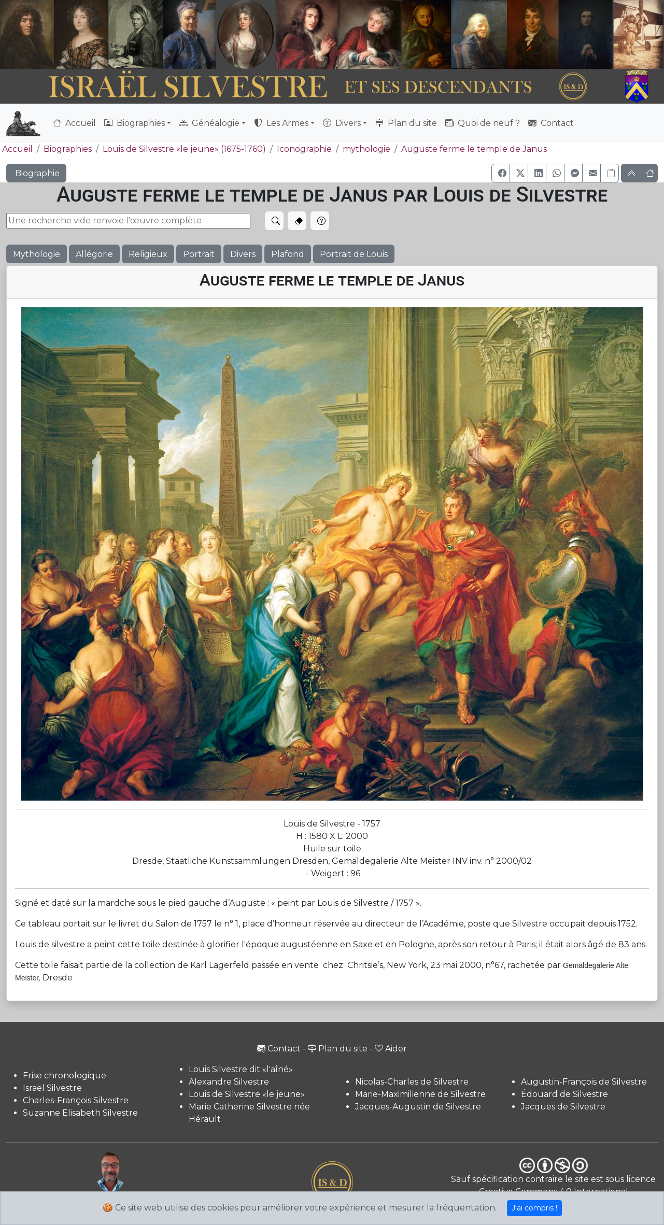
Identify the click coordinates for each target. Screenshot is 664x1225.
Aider (391, 1048)
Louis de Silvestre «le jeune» (247, 1094)
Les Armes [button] (281, 123)
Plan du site (406, 123)
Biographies (68, 149)
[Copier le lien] (609, 173)
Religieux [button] (148, 254)
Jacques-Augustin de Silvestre (418, 1107)
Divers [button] (342, 123)
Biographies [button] (134, 123)
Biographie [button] (36, 173)
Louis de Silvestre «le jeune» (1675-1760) (184, 149)
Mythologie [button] (36, 254)
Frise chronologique (64, 1075)
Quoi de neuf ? (482, 123)
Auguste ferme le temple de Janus (474, 149)
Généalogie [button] (209, 123)
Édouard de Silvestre (564, 1094)
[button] (500, 173)
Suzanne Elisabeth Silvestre (80, 1113)
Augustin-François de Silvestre (584, 1082)
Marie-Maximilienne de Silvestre (420, 1094)
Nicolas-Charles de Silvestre (412, 1082)
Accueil (74, 123)
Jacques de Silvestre (563, 1107)
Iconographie (304, 149)
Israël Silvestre (52, 1088)
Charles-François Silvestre (76, 1100)
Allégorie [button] (94, 254)
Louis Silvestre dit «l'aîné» (241, 1069)
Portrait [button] (199, 254)
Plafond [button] (287, 254)
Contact (551, 123)
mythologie (366, 149)
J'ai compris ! (534, 1208)
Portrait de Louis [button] (354, 254)
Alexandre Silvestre (229, 1082)
